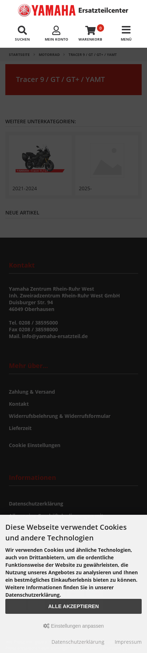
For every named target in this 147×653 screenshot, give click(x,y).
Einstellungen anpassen (73, 626)
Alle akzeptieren (73, 606)
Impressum (128, 641)
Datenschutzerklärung (77, 641)
